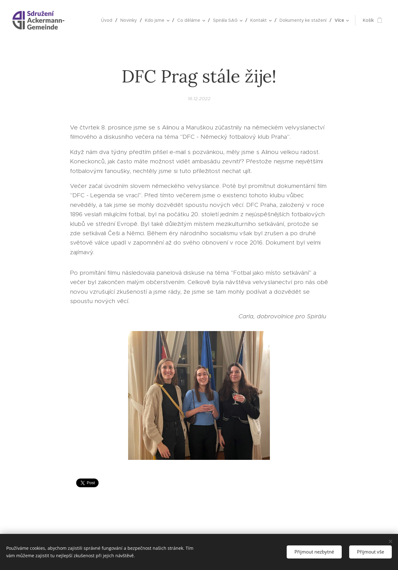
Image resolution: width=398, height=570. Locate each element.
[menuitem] (108, 20)
